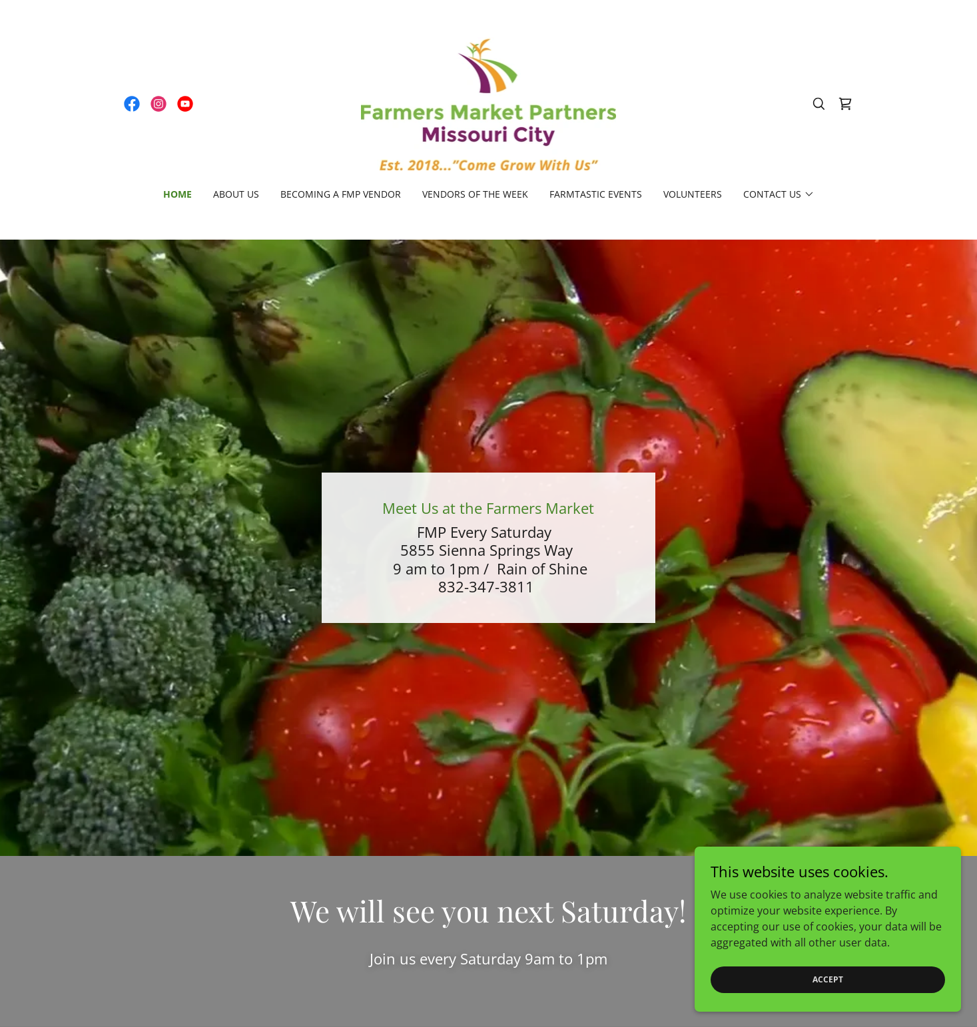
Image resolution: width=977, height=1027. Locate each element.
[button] (778, 194)
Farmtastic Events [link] (595, 194)
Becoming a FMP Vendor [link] (340, 194)
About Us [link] (236, 194)
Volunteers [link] (692, 194)
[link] (132, 104)
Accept (828, 979)
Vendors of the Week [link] (475, 194)
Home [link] (177, 194)
